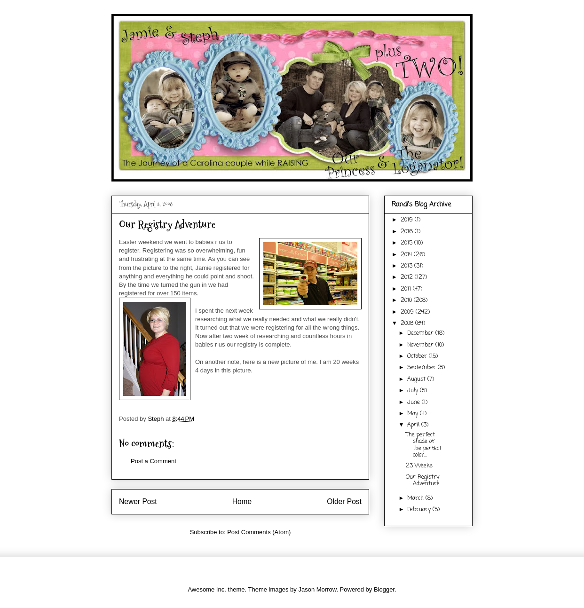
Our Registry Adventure (423, 480)
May (413, 414)
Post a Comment (153, 461)
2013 (407, 266)
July (413, 391)
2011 (407, 289)
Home (242, 501)
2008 (408, 323)
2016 (408, 232)
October (418, 356)
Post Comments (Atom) (259, 532)
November (421, 345)
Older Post (344, 501)
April (414, 425)
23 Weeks (419, 466)
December (421, 333)
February (420, 509)
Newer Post (138, 501)
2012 (408, 277)
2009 (408, 312)
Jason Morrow (317, 589)
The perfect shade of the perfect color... (424, 445)
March (416, 498)
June (414, 402)
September (422, 367)
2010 (407, 300)
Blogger (384, 589)
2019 (408, 220)
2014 (407, 255)
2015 (407, 243)
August (417, 379)
